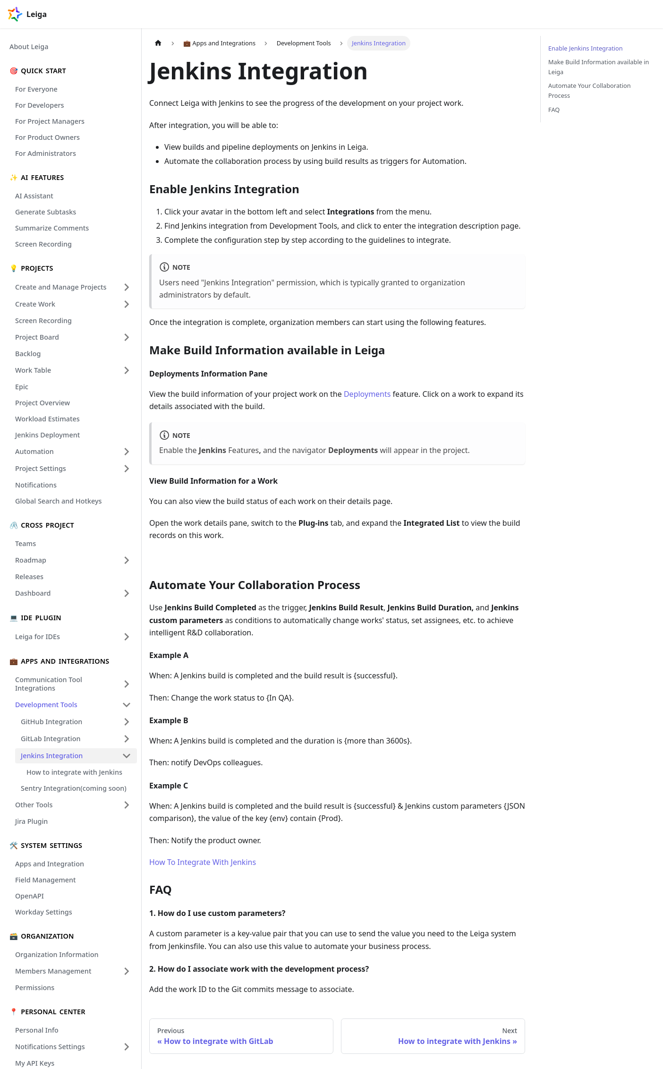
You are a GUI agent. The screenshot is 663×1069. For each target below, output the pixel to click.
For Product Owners (47, 137)
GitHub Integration (51, 721)
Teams (25, 543)
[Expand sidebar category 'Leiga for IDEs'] (126, 636)
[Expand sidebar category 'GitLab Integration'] (126, 738)
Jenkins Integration (52, 755)
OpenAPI (29, 895)
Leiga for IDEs (37, 636)
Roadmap (30, 560)
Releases (29, 576)
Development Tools (46, 704)
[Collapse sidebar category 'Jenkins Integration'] (126, 755)
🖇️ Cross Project (41, 525)
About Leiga (28, 46)
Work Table (33, 370)
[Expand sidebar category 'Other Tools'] (126, 804)
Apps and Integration (49, 863)
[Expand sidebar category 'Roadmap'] (126, 560)
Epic (21, 386)
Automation (34, 451)
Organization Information (57, 954)
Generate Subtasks (45, 211)
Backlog (28, 353)
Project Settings (40, 468)
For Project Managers (50, 121)
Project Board (37, 337)
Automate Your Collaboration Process (589, 90)
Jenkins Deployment (47, 434)
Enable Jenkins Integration (585, 48)
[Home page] (158, 43)
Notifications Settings (50, 1046)
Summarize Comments (52, 227)
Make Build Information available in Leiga (598, 67)
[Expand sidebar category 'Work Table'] (126, 370)
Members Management (53, 970)
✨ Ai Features (36, 177)
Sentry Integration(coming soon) (74, 788)
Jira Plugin (31, 821)
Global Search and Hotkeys (58, 500)
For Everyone (36, 89)
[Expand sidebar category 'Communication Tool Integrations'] (126, 684)
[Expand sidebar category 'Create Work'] (126, 304)
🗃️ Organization (41, 936)
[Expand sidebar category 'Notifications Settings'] (126, 1046)
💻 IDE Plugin (35, 617)
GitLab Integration (51, 738)
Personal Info (37, 1030)
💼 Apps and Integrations (59, 661)
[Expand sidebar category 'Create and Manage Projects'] (126, 287)
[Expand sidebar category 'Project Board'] (126, 337)
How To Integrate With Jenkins (202, 862)
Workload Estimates (47, 418)
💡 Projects (31, 268)
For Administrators (45, 153)
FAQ (554, 109)
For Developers (39, 105)
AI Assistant (34, 195)
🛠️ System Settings (45, 845)
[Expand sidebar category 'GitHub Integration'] (126, 721)
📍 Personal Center (47, 1011)
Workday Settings (43, 911)
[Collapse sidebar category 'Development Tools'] (126, 704)
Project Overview (42, 402)
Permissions (34, 987)
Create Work (35, 303)
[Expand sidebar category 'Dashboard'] (126, 593)
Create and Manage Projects (61, 286)
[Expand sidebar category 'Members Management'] (126, 971)
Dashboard (33, 593)
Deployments (366, 394)
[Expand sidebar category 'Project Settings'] (126, 468)
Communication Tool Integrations (48, 684)
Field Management (45, 879)
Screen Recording (43, 243)
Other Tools (33, 804)
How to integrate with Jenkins (74, 772)
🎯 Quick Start (37, 70)
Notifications (36, 484)
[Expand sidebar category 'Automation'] (126, 451)
